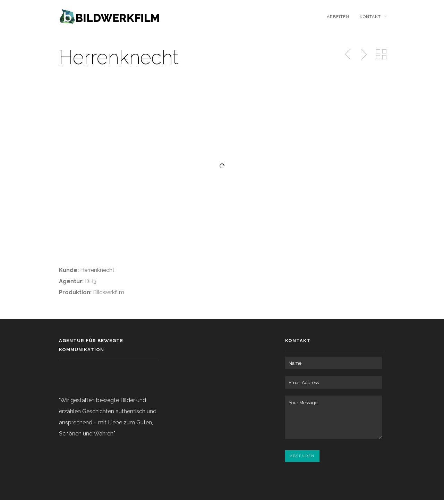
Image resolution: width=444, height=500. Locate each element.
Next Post (363, 54)
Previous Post (348, 54)
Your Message (333, 417)
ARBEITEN (338, 16)
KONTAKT (370, 16)
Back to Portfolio (381, 54)
